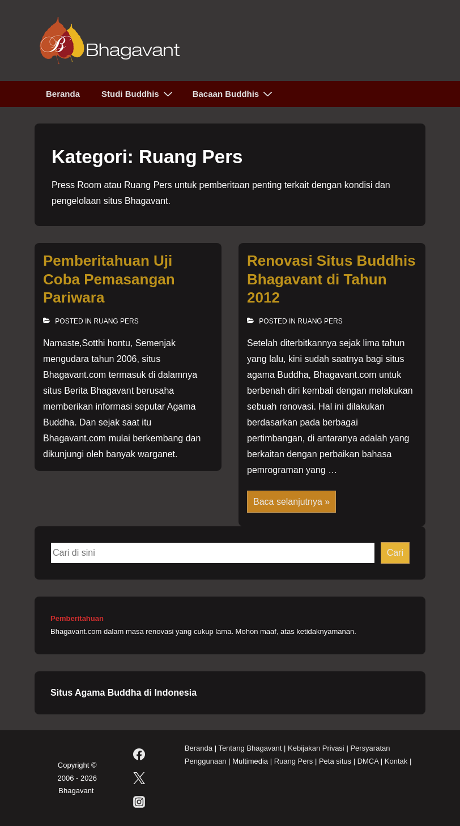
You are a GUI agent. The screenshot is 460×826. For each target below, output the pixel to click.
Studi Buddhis (138, 93)
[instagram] (139, 802)
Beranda (63, 94)
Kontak (396, 761)
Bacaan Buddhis (234, 93)
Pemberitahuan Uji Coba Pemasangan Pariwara (109, 279)
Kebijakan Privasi (316, 748)
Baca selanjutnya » (291, 503)
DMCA (368, 761)
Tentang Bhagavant (250, 748)
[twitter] (139, 778)
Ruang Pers (115, 321)
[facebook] (139, 755)
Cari (395, 552)
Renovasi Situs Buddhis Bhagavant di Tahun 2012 (331, 279)
